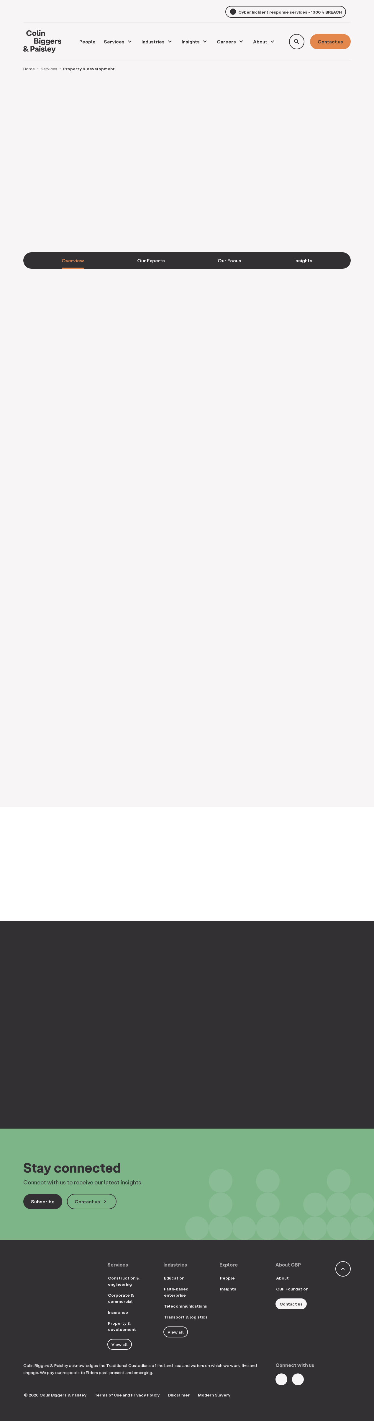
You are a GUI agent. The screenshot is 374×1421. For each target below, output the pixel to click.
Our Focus (229, 260)
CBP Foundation (292, 1289)
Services (114, 41)
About (260, 41)
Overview (73, 260)
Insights (191, 41)
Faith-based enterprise (176, 1292)
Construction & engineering (124, 1281)
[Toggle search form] (296, 41)
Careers (226, 41)
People (227, 1278)
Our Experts (151, 260)
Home (29, 68)
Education (174, 1278)
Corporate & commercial (121, 1298)
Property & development (122, 1326)
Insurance (118, 1312)
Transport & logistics (186, 1317)
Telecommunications (185, 1306)
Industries (153, 41)
